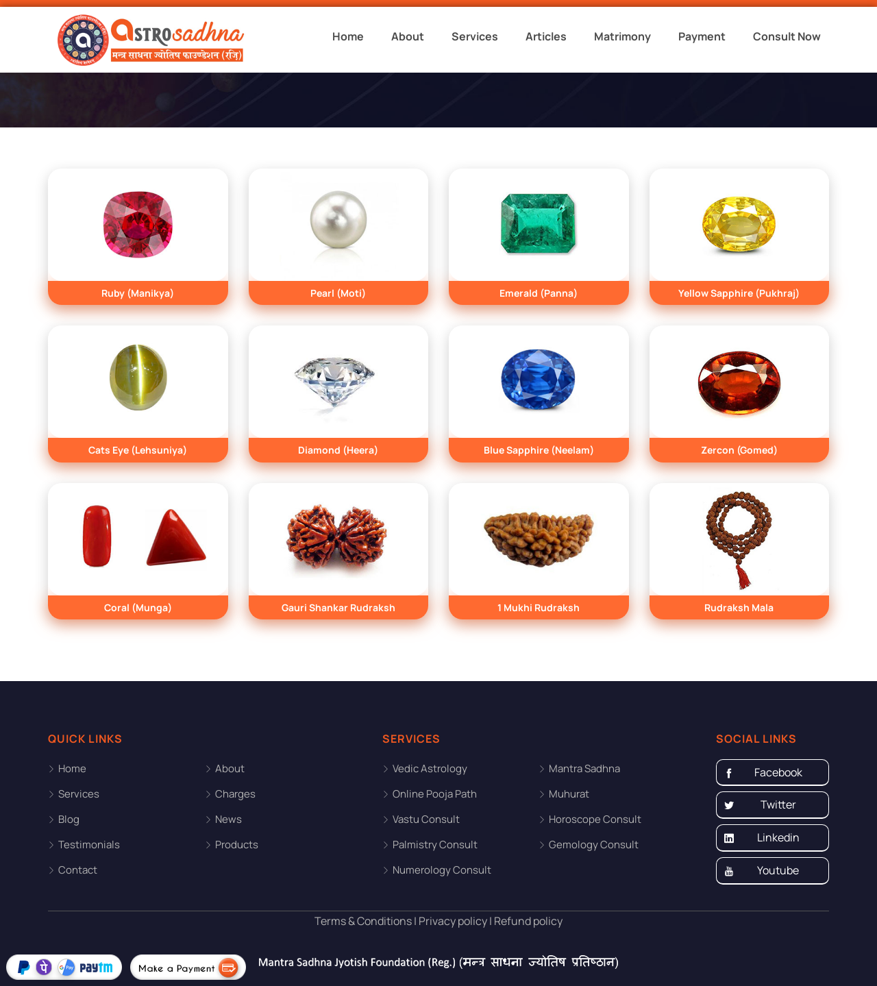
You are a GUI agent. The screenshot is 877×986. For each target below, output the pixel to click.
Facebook (763, 773)
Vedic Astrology (430, 768)
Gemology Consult (594, 844)
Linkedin (762, 838)
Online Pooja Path (435, 794)
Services (475, 36)
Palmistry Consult (435, 844)
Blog (68, 819)
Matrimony (622, 36)
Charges (235, 794)
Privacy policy (452, 920)
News (228, 819)
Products (236, 844)
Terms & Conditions (363, 920)
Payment (702, 36)
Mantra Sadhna (584, 768)
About (407, 36)
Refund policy (527, 920)
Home (348, 36)
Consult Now (787, 36)
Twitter (760, 805)
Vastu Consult (426, 819)
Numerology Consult (442, 870)
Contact (77, 870)
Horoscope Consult (595, 819)
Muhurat (569, 794)
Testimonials (89, 844)
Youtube (761, 871)
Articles (546, 36)
